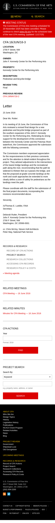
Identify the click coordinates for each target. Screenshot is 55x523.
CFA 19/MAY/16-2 (11, 96)
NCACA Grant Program (13, 428)
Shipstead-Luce (9, 447)
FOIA (4, 513)
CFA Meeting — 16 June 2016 (16, 293)
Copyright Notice (22, 506)
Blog (5, 436)
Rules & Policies (32, 509)
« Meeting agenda (11, 273)
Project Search (16, 255)
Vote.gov (36, 513)
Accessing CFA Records (20, 263)
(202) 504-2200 (9, 489)
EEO (43, 509)
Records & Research (15, 246)
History (6, 419)
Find (20, 350)
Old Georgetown (10, 449)
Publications (8, 425)
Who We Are (8, 414)
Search (20, 396)
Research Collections (20, 259)
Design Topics (9, 417)
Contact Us (7, 506)
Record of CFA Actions (20, 250)
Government (8, 444)
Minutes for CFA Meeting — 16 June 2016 (22, 313)
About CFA (8, 411)
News (5, 433)
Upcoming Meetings (13, 455)
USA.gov (25, 513)
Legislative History (10, 422)
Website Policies (40, 506)
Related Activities (10, 430)
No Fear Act (14, 513)
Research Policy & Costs (21, 268)
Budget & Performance (12, 509)
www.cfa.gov (25, 31)
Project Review (11, 441)
